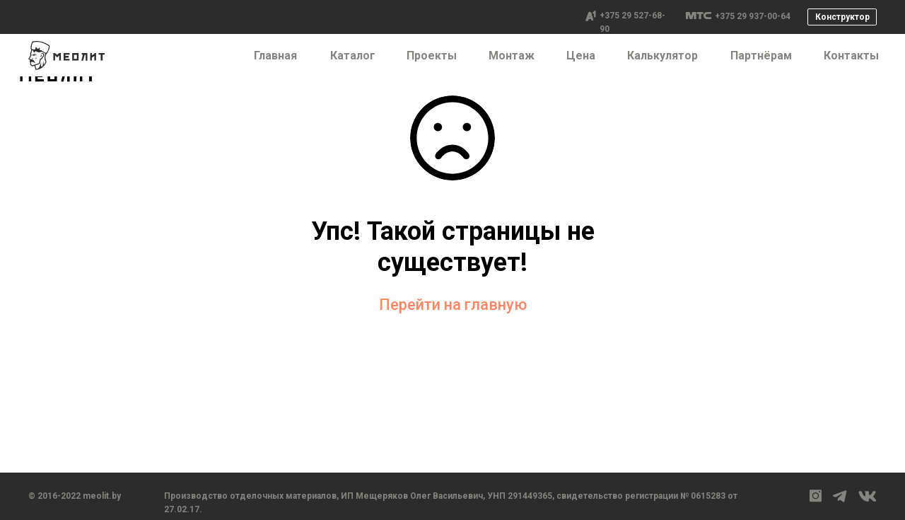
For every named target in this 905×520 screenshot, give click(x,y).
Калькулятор (662, 55)
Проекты (432, 55)
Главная (275, 55)
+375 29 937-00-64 (752, 16)
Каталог (352, 55)
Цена (580, 55)
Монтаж (512, 55)
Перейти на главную (453, 304)
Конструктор (842, 17)
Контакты (851, 55)
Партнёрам (761, 55)
